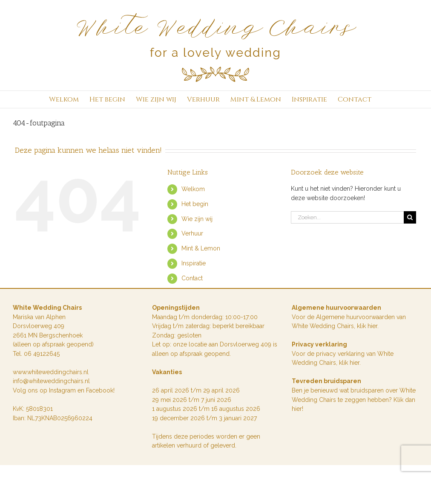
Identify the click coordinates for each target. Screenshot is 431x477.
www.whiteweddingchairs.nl (51, 372)
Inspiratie (193, 263)
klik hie (366, 326)
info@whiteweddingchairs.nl (51, 381)
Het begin (194, 204)
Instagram (63, 390)
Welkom (193, 189)
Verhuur (192, 233)
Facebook (99, 390)
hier (354, 362)
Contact (192, 278)
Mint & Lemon (200, 248)
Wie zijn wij (197, 218)
